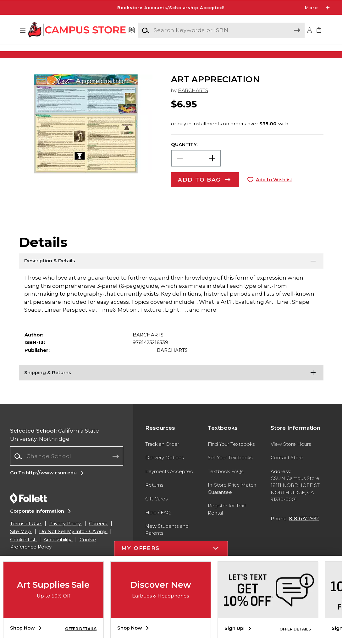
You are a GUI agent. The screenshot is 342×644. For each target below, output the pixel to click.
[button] (23, 30)
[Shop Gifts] (281, 54)
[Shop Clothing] (60, 54)
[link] (319, 30)
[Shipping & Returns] (171, 385)
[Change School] (67, 468)
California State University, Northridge (54, 447)
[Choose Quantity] (196, 171)
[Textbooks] (132, 30)
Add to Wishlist (274, 192)
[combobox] (67, 469)
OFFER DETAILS (81, 628)
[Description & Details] (171, 273)
